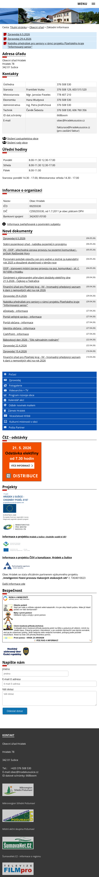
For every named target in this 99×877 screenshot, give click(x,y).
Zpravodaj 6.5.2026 (19, 34)
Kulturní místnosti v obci (19, 421)
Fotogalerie (12, 385)
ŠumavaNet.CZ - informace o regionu (21, 856)
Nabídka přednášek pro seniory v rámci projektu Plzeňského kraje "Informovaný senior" (46, 45)
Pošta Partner (13, 427)
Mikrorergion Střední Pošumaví (18, 803)
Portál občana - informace (18, 322)
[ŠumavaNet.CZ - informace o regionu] (18, 848)
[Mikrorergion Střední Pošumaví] (18, 795)
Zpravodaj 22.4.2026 (15, 345)
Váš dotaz (8, 689)
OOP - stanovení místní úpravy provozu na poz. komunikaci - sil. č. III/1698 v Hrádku (41, 270)
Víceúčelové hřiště (16, 416)
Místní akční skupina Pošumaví (18, 829)
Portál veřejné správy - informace (22, 316)
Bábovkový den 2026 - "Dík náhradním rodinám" (31, 340)
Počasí (9, 374)
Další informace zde (13, 584)
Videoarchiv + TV (15, 390)
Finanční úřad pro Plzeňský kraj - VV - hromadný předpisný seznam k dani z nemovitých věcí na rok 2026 (41, 288)
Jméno (6, 669)
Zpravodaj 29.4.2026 (19, 39)
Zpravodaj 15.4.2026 (15, 351)
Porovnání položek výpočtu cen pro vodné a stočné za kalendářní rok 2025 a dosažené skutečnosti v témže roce (40, 260)
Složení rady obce (17, 142)
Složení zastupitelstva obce (22, 138)
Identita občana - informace (19, 328)
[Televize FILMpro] (18, 874)
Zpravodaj (11, 380)
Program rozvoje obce (18, 395)
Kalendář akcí (13, 400)
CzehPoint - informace (16, 334)
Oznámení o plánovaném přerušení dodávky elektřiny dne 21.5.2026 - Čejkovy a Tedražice (36, 279)
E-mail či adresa (11, 679)
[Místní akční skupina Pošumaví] (18, 821)
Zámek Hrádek (13, 410)
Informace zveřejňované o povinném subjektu (33, 224)
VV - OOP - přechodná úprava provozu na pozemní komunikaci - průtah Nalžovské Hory (40, 251)
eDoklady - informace (15, 311)
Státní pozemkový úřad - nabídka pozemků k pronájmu (35, 244)
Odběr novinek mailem (18, 405)
